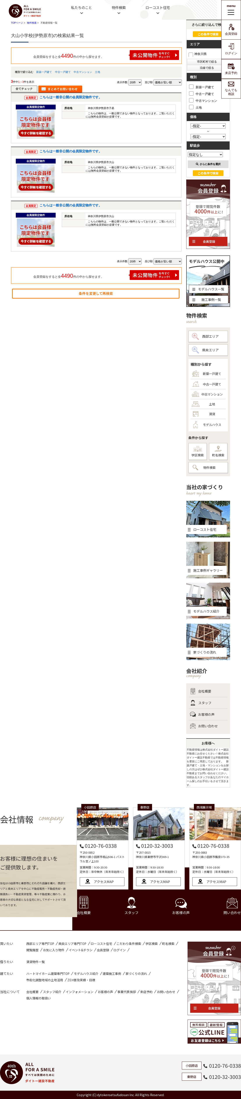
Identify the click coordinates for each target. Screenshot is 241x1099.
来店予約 (231, 69)
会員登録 (231, 29)
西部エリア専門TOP (40, 943)
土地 (97, 72)
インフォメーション (79, 992)
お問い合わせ (204, 726)
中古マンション (83, 72)
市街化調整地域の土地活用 (44, 980)
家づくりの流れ (136, 973)
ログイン (231, 49)
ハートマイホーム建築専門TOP (47, 973)
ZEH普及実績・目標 (81, 980)
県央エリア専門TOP (72, 943)
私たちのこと (81, 7)
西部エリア (205, 336)
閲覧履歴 (32, 950)
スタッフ (200, 703)
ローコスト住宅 (157, 7)
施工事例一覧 (206, 299)
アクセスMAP (104, 881)
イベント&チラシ (80, 950)
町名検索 (218, 451)
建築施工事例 (112, 973)
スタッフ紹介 (52, 992)
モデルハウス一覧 (208, 289)
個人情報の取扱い (38, 998)
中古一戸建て (63, 72)
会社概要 (200, 691)
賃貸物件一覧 (35, 962)
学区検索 (197, 451)
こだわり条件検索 (129, 943)
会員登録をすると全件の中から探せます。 (106, 55)
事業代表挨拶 (126, 992)
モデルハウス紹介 (86, 973)
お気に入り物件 (53, 950)
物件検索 (119, 7)
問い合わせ (232, 906)
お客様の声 (202, 714)
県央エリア (205, 349)
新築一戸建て (44, 72)
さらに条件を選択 (208, 164)
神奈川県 (198, 54)
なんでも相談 (231, 89)
